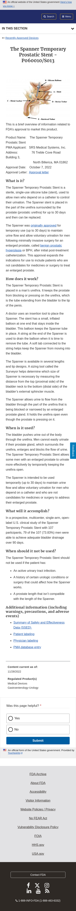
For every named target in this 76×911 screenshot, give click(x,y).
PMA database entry (27, 647)
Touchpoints (14, 753)
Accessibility (38, 791)
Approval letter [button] (39, 172)
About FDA (38, 783)
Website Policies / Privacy (38, 809)
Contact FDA (38, 874)
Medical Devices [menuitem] (17, 683)
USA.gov (38, 853)
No (16, 729)
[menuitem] (38, 670)
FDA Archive (38, 774)
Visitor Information (38, 800)
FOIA (37, 836)
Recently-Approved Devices (22, 37)
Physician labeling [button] (25, 640)
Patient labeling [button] (23, 634)
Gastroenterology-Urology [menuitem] (23, 687)
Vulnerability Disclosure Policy (38, 827)
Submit (37, 740)
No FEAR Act (38, 818)
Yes (17, 718)
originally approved (43, 225)
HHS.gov (38, 844)
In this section (14, 28)
